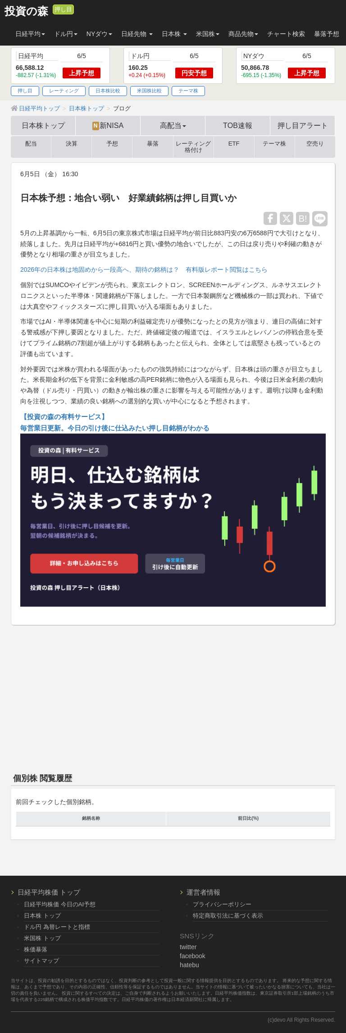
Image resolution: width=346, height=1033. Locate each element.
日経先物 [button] (137, 33)
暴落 (153, 144)
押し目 (63, 9)
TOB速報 (237, 125)
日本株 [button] (174, 33)
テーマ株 (188, 90)
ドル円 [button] (65, 33)
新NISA (107, 125)
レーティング (64, 90)
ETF (234, 144)
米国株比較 (149, 90)
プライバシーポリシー (222, 904)
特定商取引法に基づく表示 (228, 915)
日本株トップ (43, 125)
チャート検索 (286, 33)
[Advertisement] (173, 697)
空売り (315, 144)
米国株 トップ (42, 938)
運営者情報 (203, 892)
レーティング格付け (193, 147)
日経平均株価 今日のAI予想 (60, 904)
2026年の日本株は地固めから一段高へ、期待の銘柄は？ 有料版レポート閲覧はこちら (144, 269)
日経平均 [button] (30, 33)
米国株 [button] (207, 33)
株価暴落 (35, 949)
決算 (71, 144)
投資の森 (26, 11)
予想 (112, 144)
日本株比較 (108, 90)
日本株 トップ (42, 915)
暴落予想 (326, 33)
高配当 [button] (173, 125)
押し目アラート (303, 125)
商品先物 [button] (243, 33)
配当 (31, 144)
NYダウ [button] (99, 33)
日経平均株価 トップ (49, 892)
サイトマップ (41, 960)
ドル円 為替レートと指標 (57, 926)
